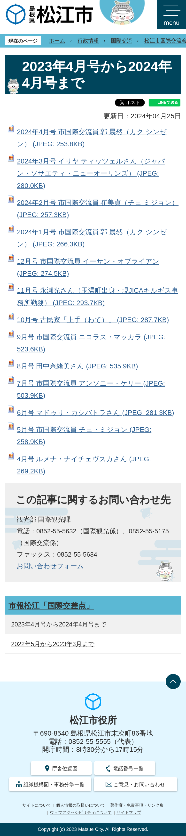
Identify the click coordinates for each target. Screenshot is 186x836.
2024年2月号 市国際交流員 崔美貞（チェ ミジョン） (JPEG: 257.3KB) (97, 209)
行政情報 (88, 41)
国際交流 (121, 41)
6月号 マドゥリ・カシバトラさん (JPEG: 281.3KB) (95, 412)
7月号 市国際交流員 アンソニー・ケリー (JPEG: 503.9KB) (91, 389)
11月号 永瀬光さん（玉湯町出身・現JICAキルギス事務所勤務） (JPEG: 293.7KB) (97, 296)
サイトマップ (128, 812)
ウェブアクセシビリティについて (81, 812)
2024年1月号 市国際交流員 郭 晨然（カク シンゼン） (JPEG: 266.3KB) (92, 238)
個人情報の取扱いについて (80, 805)
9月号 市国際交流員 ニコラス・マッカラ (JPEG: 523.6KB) (91, 343)
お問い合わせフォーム (50, 566)
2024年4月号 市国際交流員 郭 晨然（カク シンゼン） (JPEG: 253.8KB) (92, 138)
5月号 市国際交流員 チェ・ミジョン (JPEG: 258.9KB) (84, 436)
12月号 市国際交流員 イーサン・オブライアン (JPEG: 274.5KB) (88, 267)
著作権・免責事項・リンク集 (137, 805)
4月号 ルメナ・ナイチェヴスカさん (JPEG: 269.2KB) (84, 465)
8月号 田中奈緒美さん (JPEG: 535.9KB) (77, 366)
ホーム (57, 41)
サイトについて (36, 805)
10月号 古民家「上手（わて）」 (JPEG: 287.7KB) (93, 320)
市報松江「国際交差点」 (51, 605)
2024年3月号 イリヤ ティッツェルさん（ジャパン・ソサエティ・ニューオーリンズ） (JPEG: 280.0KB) (91, 173)
